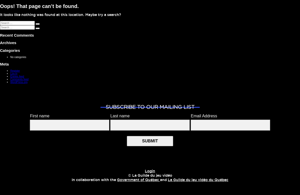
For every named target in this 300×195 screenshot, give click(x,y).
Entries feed (17, 76)
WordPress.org (19, 82)
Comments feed (19, 79)
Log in (13, 73)
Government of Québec (138, 180)
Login (150, 171)
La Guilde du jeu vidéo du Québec (198, 180)
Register (15, 70)
